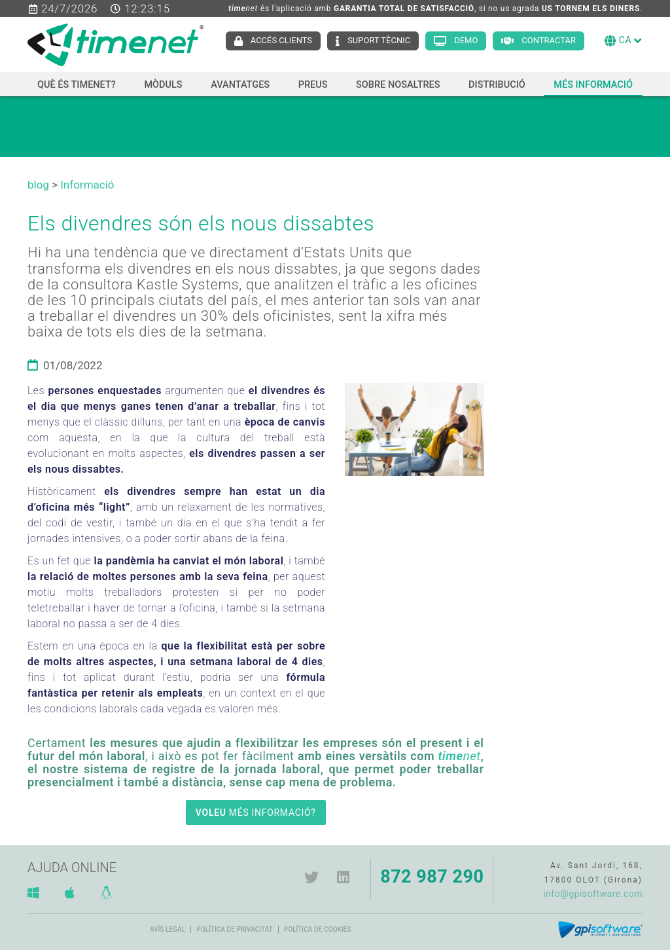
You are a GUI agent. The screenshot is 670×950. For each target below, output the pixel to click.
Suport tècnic (378, 40)
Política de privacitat (234, 929)
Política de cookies (317, 929)
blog (38, 184)
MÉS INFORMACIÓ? (256, 812)
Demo (466, 40)
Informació (87, 184)
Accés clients (281, 40)
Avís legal (167, 929)
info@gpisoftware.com (593, 893)
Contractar (548, 40)
